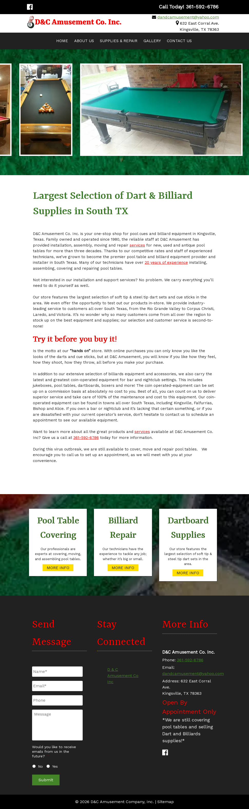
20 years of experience (166, 262)
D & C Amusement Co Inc (122, 675)
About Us (84, 41)
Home (62, 41)
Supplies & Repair (118, 41)
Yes (55, 766)
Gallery (152, 41)
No (40, 766)
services (137, 245)
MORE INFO (58, 567)
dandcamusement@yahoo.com (188, 17)
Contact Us (179, 41)
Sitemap (165, 801)
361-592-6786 (86, 437)
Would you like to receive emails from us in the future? (54, 751)
